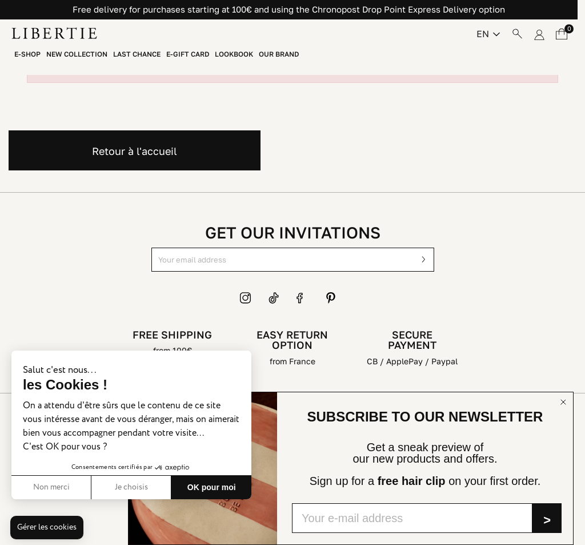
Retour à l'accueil (134, 151)
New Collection (76, 54)
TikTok (274, 298)
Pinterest (330, 298)
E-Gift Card (187, 54)
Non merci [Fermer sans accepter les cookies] (51, 487)
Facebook (302, 298)
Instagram (245, 298)
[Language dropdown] (488, 34)
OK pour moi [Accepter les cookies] (211, 487)
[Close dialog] (563, 402)
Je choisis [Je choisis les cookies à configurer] (131, 487)
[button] (46, 528)
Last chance (137, 54)
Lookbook (234, 54)
